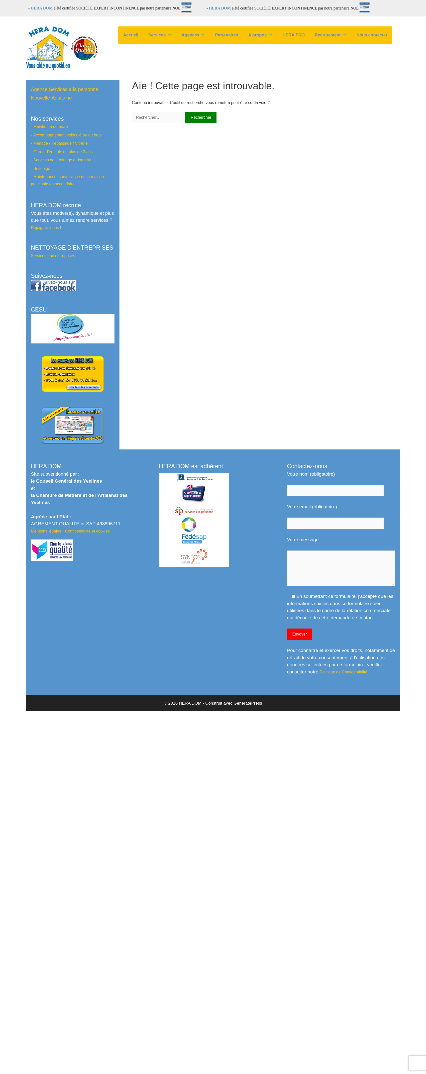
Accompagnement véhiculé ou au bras (67, 135)
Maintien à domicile (50, 126)
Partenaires (226, 35)
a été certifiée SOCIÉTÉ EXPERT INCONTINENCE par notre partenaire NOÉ (112, 8)
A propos (263, 35)
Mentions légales (46, 531)
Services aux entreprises (53, 255)
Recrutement (333, 35)
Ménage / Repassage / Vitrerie (60, 143)
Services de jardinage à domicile (62, 160)
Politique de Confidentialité (343, 672)
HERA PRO (294, 35)
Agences (196, 35)
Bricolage (41, 168)
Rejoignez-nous (45, 227)
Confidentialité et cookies (87, 531)
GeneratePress (247, 703)
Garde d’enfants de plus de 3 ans (63, 151)
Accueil (130, 35)
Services (162, 35)
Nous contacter (371, 35)
